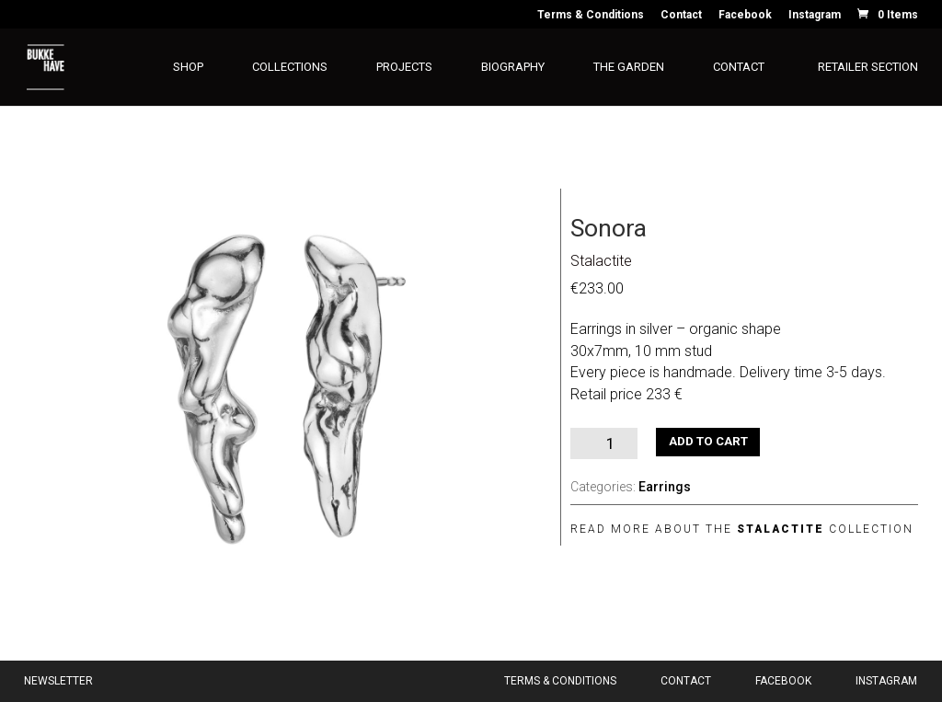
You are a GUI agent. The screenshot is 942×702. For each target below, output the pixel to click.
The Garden (628, 67)
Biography (513, 67)
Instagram (814, 15)
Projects (404, 67)
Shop (188, 67)
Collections (289, 67)
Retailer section (868, 67)
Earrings (664, 486)
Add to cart (708, 441)
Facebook (745, 15)
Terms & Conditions (590, 15)
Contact (681, 15)
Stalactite (601, 261)
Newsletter (58, 680)
